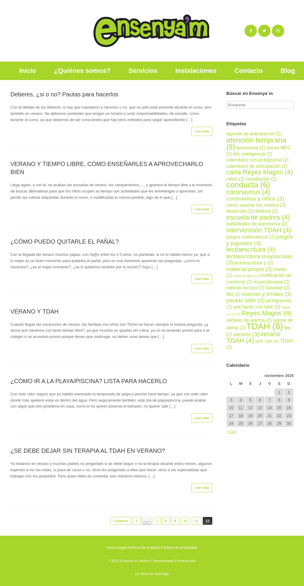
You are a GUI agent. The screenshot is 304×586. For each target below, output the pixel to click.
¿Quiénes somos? (82, 70)
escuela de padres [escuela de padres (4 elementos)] (258, 217)
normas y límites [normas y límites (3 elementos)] (266, 294)
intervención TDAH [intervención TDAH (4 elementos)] (258, 230)
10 (185, 521)
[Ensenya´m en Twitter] (264, 31)
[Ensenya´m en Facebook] (251, 31)
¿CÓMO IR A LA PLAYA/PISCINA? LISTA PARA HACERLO (88, 381)
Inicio (27, 70)
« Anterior (121, 521)
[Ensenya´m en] (289, 31)
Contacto (249, 70)
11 (196, 521)
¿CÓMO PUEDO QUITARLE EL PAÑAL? (64, 241)
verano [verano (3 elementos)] (246, 334)
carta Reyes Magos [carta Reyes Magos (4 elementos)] (259, 172)
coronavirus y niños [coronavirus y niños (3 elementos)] (255, 198)
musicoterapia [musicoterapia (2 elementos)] (272, 281)
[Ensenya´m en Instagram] (278, 31)
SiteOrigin (161, 574)
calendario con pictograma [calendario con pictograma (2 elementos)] (257, 159)
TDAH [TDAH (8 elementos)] (264, 326)
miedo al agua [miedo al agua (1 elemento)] (245, 276)
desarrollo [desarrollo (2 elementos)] (240, 211)
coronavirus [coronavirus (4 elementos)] (248, 192)
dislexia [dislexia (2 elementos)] (266, 211)
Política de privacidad (179, 547)
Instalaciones (195, 70)
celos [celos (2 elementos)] (235, 178)
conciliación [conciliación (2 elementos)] (261, 178)
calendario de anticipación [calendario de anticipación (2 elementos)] (257, 166)
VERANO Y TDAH (34, 311)
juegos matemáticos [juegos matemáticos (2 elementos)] (250, 236)
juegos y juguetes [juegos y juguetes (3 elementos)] (259, 240)
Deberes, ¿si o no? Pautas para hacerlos (64, 94)
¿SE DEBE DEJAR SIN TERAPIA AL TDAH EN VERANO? (87, 450)
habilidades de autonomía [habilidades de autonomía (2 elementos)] (256, 223)
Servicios (143, 70)
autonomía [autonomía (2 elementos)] (251, 147)
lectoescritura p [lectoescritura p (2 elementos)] (253, 262)
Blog (288, 70)
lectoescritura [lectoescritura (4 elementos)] (250, 249)
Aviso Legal (116, 547)
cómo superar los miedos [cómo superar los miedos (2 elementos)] (256, 205)
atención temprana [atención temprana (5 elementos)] (256, 143)
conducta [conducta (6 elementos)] (248, 184)
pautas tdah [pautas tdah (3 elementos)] (245, 300)
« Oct (231, 432)
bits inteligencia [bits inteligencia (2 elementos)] (252, 153)
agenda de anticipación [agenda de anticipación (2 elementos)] (254, 133)
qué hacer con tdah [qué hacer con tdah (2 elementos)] (256, 306)
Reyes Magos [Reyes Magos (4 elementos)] (266, 313)
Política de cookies (144, 547)
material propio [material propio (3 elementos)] (249, 269)
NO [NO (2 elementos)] (233, 294)
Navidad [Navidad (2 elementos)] (277, 287)
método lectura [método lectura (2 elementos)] (245, 287)
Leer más (202, 131)
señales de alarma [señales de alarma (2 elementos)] (249, 320)
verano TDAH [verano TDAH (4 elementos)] (253, 337)
